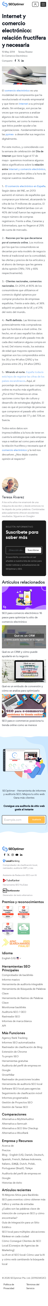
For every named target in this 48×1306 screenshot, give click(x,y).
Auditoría (36, 819)
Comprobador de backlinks (17, 975)
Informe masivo (11, 979)
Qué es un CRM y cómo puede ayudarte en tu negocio (20, 654)
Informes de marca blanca (17, 1021)
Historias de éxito (12, 1182)
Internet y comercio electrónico (27, 169)
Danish (29, 1154)
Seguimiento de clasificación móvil (22, 1093)
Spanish (6, 1159)
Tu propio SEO (10, 1056)
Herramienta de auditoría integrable (22, 984)
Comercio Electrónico (16, 55)
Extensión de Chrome (14, 1051)
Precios (6, 1150)
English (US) (16, 1154)
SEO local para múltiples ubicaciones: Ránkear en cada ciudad (23, 1234)
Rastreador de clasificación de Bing (22, 1047)
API (4, 1025)
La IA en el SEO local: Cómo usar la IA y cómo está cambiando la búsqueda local (23, 1259)
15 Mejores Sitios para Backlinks (20, 1195)
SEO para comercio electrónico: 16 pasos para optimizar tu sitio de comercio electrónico (22, 617)
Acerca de (8, 1145)
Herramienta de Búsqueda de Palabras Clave (24, 991)
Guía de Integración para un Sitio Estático (20, 1225)
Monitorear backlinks (14, 1007)
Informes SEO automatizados (18, 1042)
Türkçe (29, 1168)
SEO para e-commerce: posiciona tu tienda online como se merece (23, 723)
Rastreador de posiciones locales (21, 1079)
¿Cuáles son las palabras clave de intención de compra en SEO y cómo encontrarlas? (23, 1213)
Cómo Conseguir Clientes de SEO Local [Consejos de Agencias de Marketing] (21, 1245)
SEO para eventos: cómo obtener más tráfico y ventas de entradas (23, 1202)
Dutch (23, 1163)
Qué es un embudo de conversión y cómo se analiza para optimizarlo (22, 688)
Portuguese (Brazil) (13, 1168)
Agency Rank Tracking (14, 1038)
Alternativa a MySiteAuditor (18, 1119)
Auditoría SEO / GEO (14, 1012)
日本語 (15, 1163)
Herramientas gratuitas (15, 1061)
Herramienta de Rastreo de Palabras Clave (22, 1000)
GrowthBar (8, 1074)
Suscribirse (33, 550)
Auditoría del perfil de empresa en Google (21, 1068)
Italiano (6, 1163)
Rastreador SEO (11, 1016)
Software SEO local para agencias (21, 1088)
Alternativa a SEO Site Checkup (20, 1128)
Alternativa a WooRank (15, 1133)
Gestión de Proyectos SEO (17, 1102)
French (16, 1159)
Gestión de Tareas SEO (15, 1107)
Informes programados (15, 1097)
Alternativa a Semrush (14, 1123)
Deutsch (38, 1154)
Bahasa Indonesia (31, 1159)
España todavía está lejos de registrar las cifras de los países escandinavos (23, 376)
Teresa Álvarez (25, 51)
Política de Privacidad (8, 1286)
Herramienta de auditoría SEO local (22, 1084)
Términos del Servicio (32, 1286)
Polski (31, 1163)
